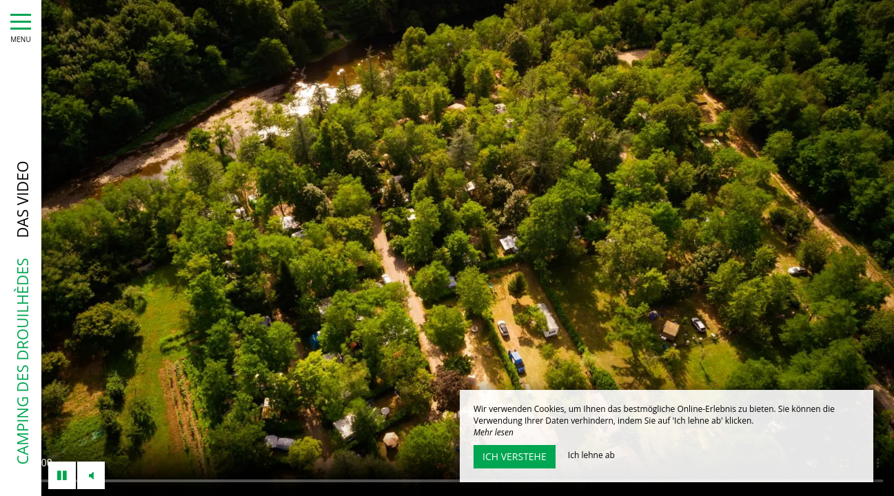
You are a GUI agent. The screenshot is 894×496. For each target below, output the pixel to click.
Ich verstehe (514, 456)
